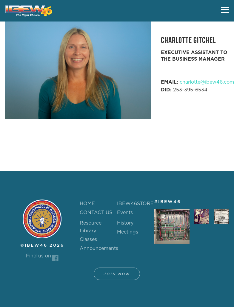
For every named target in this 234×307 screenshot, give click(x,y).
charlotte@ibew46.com (207, 82)
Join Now (117, 276)
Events (125, 212)
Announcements (99, 250)
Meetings (127, 234)
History (125, 225)
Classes (88, 242)
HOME (87, 203)
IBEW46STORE (135, 203)
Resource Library (90, 229)
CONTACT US (96, 212)
